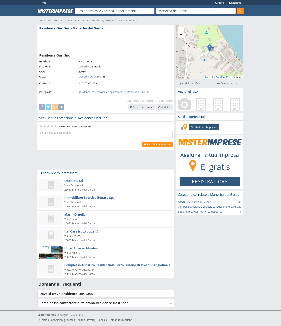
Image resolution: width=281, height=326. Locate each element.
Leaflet (208, 77)
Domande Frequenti (120, 320)
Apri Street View (190, 83)
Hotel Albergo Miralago (81, 248)
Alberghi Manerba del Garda (194, 201)
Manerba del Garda (76, 20)
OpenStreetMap (223, 77)
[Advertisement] (105, 42)
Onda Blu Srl (73, 181)
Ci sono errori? (165, 100)
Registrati (235, 2)
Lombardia (43, 20)
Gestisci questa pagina (204, 127)
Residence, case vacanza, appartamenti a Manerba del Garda (113, 92)
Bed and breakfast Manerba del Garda (200, 211)
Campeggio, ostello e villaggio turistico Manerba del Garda (212, 206)
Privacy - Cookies (97, 320)
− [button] (181, 35)
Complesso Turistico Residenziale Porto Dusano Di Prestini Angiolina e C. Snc (122, 265)
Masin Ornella (75, 214)
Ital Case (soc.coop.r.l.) (81, 231)
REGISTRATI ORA (209, 181)
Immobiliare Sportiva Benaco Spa (89, 198)
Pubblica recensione (157, 144)
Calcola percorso (228, 83)
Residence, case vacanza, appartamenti (114, 20)
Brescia (57, 20)
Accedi (220, 2)
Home (43, 2)
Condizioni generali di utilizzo (68, 320)
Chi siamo (43, 320)
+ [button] (181, 29)
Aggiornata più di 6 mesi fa (140, 100)
